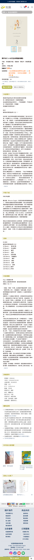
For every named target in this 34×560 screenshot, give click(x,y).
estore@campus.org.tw (19, 545)
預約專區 (8, 536)
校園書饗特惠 (9, 532)
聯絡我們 (8, 516)
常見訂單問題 (12, 416)
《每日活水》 (26, 534)
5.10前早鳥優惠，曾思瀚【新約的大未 (17, 1)
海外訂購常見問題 (24, 436)
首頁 (3, 12)
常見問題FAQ (9, 513)
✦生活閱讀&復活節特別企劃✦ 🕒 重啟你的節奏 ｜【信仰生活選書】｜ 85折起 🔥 (19, 73)
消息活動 (8, 523)
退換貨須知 (20, 434)
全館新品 (25, 513)
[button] (21, 7)
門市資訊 (8, 518)
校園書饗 (25, 521)
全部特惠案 (9, 534)
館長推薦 (25, 516)
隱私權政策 (9, 525)
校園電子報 (26, 532)
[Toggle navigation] (32, 7)
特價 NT (4, 68)
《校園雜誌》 (26, 536)
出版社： (4, 66)
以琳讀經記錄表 (8, 495)
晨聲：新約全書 (8, 466)
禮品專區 (25, 518)
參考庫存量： (6, 79)
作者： (4, 62)
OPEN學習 (25, 539)
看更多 (5, 186)
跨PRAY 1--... (21, 495)
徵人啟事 (8, 521)
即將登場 (25, 523)
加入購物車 (7, 87)
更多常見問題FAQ (10, 438)
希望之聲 (10, 66)
